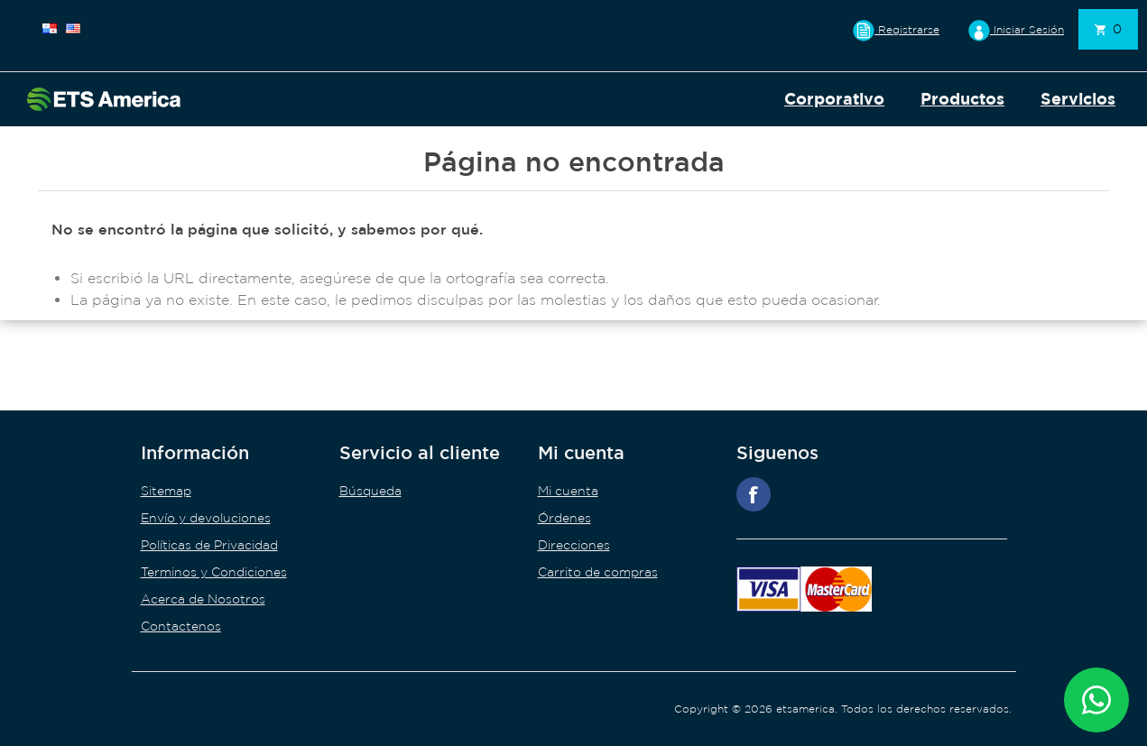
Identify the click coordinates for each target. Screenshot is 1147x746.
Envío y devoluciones (206, 518)
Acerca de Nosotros (203, 599)
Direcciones (574, 545)
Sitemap (166, 491)
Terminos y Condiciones (214, 572)
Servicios (1078, 98)
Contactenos (181, 626)
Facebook (753, 494)
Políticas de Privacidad (209, 545)
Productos (962, 98)
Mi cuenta (568, 491)
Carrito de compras (598, 572)
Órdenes (564, 518)
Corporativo (834, 98)
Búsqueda (370, 491)
